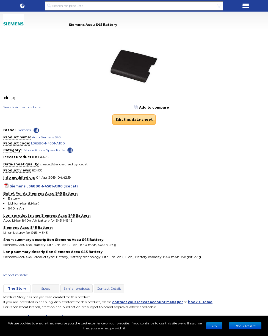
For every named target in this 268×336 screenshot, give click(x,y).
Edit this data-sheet (134, 119)
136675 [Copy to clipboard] (43, 157)
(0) (12, 98)
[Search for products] (134, 5)
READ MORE (245, 326)
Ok (214, 326)
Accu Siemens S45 (46, 137)
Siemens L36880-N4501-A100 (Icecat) (44, 186)
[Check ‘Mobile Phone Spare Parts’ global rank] (70, 150)
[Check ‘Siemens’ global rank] (36, 130)
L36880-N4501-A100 (48, 143)
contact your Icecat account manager (147, 302)
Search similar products (21, 107)
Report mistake (15, 275)
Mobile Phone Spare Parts (44, 150)
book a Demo (200, 302)
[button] (22, 6)
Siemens (24, 130)
